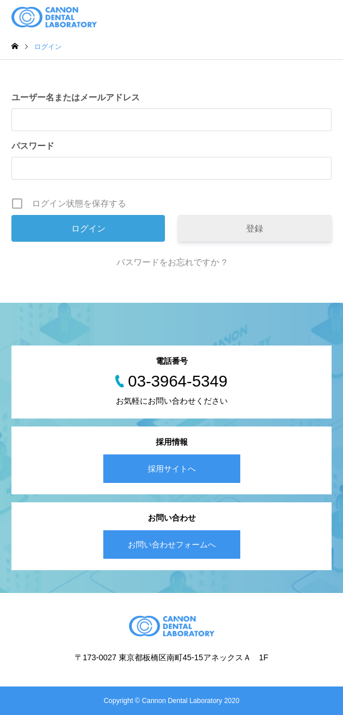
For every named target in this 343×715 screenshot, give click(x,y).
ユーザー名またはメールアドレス (75, 97)
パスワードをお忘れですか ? (171, 262)
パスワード (32, 146)
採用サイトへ (172, 468)
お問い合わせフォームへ (172, 544)
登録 (254, 228)
